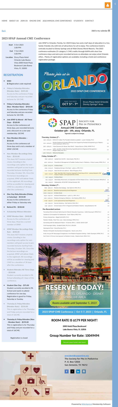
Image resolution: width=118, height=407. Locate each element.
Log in (108, 5)
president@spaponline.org (77, 355)
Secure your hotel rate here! (74, 342)
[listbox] (101, 30)
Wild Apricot (87, 404)
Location (9, 57)
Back (4, 31)
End (11, 51)
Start (11, 45)
